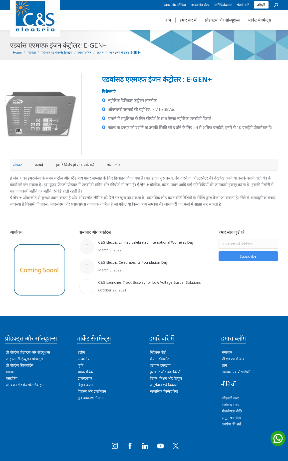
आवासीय (83, 358)
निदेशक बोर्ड (158, 352)
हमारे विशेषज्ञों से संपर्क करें (75, 165)
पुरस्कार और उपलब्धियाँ (165, 371)
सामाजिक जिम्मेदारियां (164, 391)
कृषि (80, 365)
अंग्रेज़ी (261, 5)
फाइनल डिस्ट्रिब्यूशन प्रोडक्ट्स (24, 358)
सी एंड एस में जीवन (234, 358)
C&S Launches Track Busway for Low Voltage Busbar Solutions (149, 282)
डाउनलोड (114, 165)
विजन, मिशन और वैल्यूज (166, 378)
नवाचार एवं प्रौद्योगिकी (236, 371)
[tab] (17, 165)
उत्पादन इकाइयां (160, 365)
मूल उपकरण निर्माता (91, 397)
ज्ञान (224, 365)
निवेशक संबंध (231, 404)
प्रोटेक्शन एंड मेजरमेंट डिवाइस (24, 384)
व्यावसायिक (85, 371)
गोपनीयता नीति (232, 411)
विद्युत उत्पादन (86, 384)
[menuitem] (175, 5)
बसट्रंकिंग (11, 378)
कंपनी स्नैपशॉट (159, 358)
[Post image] (86, 246)
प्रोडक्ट (17, 165)
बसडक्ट (10, 371)
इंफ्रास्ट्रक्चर (85, 378)
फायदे (39, 165)
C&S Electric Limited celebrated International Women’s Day (146, 242)
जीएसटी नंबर (230, 398)
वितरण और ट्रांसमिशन (92, 391)
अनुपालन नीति (231, 417)
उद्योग (81, 352)
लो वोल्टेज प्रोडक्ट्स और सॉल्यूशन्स (28, 352)
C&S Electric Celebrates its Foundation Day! (133, 262)
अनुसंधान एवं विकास (163, 384)
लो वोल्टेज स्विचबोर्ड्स (19, 365)
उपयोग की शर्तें (231, 424)
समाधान (227, 352)
